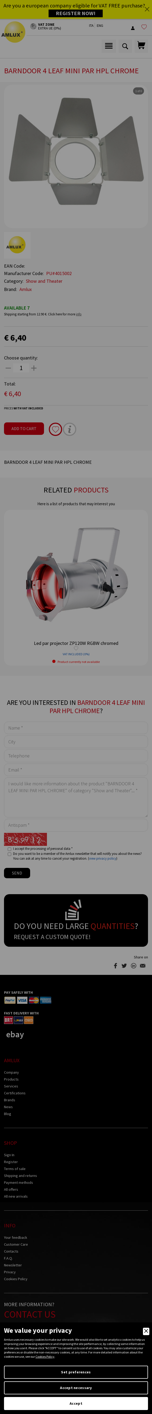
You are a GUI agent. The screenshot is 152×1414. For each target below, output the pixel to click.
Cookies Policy (44, 1357)
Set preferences (76, 1372)
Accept (76, 1403)
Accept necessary (76, 1387)
